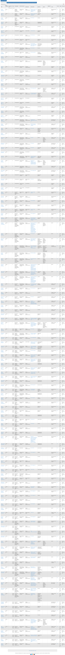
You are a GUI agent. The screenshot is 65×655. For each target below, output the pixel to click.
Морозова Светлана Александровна (3, 403)
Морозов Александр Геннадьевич (2, 206)
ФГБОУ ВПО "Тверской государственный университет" (33, 157)
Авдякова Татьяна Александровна (3, 277)
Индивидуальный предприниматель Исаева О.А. (34, 120)
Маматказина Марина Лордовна (2, 239)
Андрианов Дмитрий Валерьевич (2, 399)
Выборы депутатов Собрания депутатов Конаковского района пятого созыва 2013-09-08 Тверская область (21, 2)
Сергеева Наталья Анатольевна (2, 234)
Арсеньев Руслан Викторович (2, 184)
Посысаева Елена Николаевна (2, 94)
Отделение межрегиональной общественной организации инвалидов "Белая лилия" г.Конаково (34, 302)
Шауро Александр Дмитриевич (2, 330)
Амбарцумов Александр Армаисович (2, 603)
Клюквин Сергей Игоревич (2, 254)
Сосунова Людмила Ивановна (2, 522)
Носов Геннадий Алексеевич (2, 640)
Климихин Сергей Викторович (2, 259)
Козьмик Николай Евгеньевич (2, 19)
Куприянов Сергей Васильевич (2, 437)
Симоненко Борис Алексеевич (2, 14)
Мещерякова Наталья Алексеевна (2, 492)
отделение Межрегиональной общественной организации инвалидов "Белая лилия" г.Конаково (34, 628)
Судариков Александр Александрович (3, 224)
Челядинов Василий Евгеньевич (2, 289)
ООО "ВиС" (32, 137)
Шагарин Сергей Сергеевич (2, 285)
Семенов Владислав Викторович (2, 420)
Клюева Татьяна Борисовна (2, 453)
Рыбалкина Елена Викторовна (2, 496)
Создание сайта (34, 650)
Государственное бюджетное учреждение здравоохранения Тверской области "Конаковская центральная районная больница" (33, 574)
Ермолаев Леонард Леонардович (2, 351)
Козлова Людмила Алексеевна (2, 578)
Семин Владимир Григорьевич (2, 293)
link (57, 9)
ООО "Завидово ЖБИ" (33, 170)
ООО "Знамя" (32, 128)
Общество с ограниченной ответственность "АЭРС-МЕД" (34, 319)
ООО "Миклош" (32, 423)
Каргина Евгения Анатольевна (2, 487)
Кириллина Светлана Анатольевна (2, 310)
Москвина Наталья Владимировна (3, 479)
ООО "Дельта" (32, 143)
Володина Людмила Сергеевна (2, 558)
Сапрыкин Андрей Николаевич (2, 85)
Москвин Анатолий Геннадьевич (2, 201)
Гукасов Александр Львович (2, 407)
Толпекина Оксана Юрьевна (2, 49)
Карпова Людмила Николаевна (2, 125)
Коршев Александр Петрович (2, 247)
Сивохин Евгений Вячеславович (2, 72)
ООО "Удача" (32, 296)
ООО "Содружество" (33, 213)
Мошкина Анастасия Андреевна (2, 112)
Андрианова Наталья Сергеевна (2, 23)
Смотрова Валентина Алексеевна (2, 57)
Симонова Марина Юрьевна (2, 67)
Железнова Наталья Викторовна (2, 265)
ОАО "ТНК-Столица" (33, 350)
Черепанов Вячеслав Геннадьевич (2, 40)
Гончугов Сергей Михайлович (2, 364)
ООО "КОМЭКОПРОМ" (33, 337)
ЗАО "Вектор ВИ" (33, 233)
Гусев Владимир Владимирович (3, 568)
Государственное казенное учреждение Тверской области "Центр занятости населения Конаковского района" (34, 584)
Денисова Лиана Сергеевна (2, 377)
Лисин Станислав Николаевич (2, 302)
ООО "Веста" (32, 179)
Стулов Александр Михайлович (2, 53)
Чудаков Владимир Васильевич (2, 193)
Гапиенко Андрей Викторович (2, 161)
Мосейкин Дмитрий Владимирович (3, 632)
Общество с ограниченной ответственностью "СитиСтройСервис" (34, 343)
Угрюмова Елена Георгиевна (2, 394)
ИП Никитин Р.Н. (33, 419)
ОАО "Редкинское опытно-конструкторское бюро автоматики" (34, 285)
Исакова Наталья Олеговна (2, 129)
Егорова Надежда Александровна (3, 594)
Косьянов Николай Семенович (2, 306)
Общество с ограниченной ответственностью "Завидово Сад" (34, 548)
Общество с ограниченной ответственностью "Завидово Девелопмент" (34, 553)
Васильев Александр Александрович (3, 470)
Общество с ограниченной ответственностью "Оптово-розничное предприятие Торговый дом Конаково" (34, 273)
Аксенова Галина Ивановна (2, 563)
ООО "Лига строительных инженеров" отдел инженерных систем (34, 373)
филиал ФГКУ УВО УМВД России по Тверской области (34, 377)
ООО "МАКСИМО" (33, 200)
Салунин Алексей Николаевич (2, 390)
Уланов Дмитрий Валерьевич (2, 373)
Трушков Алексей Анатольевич (2, 10)
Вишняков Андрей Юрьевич (2, 214)
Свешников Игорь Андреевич (2, 80)
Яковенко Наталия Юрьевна (2, 27)
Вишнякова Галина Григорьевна (2, 457)
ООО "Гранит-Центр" (33, 52)
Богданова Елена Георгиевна (2, 323)
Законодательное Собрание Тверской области (33, 594)
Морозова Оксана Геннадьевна (2, 416)
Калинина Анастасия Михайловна (2, 411)
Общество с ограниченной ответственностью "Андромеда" (34, 14)
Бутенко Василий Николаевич (2, 167)
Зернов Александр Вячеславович (2, 548)
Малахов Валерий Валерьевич (2, 356)
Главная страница (3, 0)
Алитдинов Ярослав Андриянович (2, 189)
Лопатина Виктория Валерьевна (2, 475)
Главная (30, 650)
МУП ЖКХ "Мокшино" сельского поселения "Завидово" (33, 125)
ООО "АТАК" (32, 512)
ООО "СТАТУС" (32, 469)
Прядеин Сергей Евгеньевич (2, 89)
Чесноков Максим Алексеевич (2, 542)
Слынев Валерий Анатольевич (2, 62)
